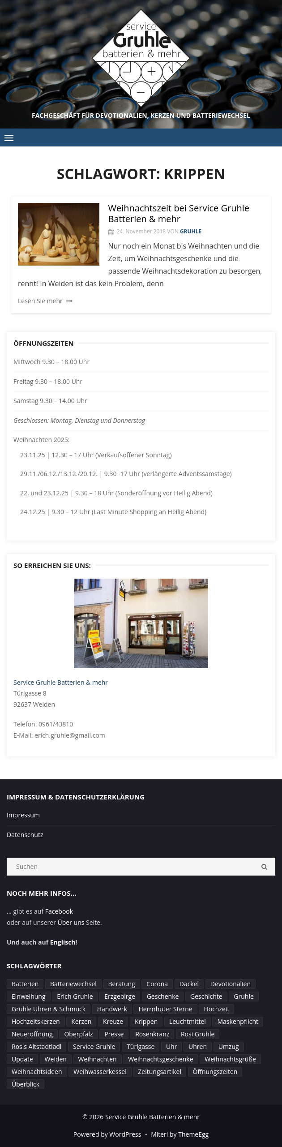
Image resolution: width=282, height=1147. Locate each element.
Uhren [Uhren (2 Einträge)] (197, 1046)
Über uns (71, 922)
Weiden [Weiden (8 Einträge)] (56, 1059)
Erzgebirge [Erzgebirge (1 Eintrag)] (119, 996)
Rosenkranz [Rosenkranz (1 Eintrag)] (152, 1034)
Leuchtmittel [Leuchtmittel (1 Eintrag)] (187, 1021)
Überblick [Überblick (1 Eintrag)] (25, 1084)
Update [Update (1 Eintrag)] (22, 1059)
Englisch (63, 942)
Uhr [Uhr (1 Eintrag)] (171, 1046)
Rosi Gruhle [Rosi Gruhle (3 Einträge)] (197, 1034)
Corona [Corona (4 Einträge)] (157, 983)
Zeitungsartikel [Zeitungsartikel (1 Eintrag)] (159, 1071)
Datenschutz (25, 834)
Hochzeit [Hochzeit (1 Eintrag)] (216, 1009)
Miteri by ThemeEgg (180, 1134)
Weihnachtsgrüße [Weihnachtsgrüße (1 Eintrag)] (230, 1059)
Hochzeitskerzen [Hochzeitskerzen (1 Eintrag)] (36, 1021)
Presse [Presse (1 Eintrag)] (114, 1034)
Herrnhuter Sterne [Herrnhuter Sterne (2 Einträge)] (165, 1009)
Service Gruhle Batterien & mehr (60, 682)
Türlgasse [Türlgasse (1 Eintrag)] (140, 1046)
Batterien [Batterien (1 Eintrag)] (25, 983)
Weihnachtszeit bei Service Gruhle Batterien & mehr (179, 213)
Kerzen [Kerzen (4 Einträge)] (81, 1021)
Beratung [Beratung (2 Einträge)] (121, 983)
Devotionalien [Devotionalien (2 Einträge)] (230, 983)
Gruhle (190, 231)
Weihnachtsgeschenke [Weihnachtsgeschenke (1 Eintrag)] (160, 1059)
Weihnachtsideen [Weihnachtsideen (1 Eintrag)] (37, 1071)
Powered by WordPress (107, 1134)
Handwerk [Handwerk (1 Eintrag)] (112, 1009)
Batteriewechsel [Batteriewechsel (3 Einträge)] (73, 983)
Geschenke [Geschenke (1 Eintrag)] (163, 996)
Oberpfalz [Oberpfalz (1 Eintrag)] (78, 1034)
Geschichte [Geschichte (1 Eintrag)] (206, 996)
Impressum (23, 815)
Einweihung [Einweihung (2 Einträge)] (29, 996)
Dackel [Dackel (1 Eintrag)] (189, 983)
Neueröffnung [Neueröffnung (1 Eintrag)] (32, 1034)
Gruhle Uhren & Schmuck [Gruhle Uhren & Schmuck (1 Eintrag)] (48, 1009)
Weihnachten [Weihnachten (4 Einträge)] (97, 1059)
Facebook (59, 911)
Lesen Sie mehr (40, 300)
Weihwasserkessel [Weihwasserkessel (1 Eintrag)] (99, 1071)
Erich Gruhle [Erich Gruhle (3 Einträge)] (75, 996)
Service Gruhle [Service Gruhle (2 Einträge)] (94, 1046)
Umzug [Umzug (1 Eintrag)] (228, 1046)
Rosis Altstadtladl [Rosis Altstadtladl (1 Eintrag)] (36, 1046)
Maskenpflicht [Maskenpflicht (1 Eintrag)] (237, 1021)
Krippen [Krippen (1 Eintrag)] (146, 1021)
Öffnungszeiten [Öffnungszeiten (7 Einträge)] (215, 1071)
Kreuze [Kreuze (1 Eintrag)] (113, 1021)
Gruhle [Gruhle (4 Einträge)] (243, 996)
